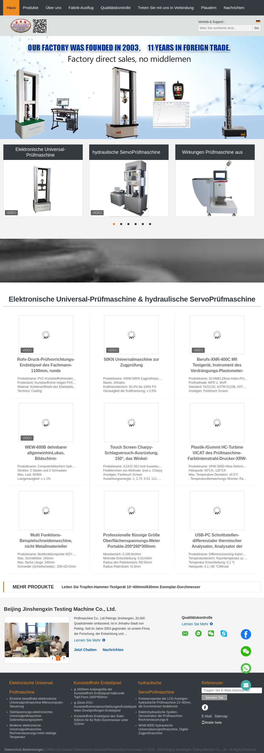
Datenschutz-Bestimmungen (24, 749)
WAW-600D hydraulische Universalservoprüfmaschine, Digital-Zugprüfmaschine (163, 729)
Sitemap (220, 716)
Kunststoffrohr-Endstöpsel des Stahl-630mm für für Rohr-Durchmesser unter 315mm (101, 720)
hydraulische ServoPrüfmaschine (126, 152)
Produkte (30, 7)
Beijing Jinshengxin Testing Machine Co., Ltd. (60, 609)
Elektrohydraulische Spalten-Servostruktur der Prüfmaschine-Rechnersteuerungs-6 (160, 716)
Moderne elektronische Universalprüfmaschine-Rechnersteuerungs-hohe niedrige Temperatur (33, 731)
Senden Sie (214, 697)
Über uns (53, 7)
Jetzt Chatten (85, 650)
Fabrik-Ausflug (81, 7)
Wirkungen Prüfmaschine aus (212, 152)
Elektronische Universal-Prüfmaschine (40, 152)
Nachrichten (234, 7)
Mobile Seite (212, 722)
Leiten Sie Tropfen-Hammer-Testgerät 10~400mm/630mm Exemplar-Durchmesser (131, 587)
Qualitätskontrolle (116, 7)
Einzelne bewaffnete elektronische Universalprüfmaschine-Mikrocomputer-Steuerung (36, 702)
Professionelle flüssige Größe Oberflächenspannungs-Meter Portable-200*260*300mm (131, 541)
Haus (11, 7)
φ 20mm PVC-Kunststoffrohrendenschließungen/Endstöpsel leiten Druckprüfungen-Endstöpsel (105, 706)
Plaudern (209, 8)
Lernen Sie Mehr (89, 640)
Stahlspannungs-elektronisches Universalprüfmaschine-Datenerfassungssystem (31, 716)
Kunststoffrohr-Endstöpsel (97, 683)
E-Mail (207, 716)
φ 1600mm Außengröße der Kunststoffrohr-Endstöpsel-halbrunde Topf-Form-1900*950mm (99, 693)
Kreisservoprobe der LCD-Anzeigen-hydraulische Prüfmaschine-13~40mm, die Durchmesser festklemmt (164, 702)
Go (256, 28)
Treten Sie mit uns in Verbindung (166, 7)
